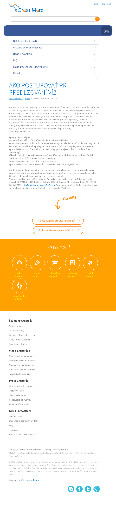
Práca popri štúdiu (18, 344)
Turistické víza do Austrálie (22, 369)
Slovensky (107, 3)
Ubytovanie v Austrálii (19, 395)
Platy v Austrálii (16, 390)
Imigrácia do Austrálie (19, 374)
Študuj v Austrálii (17, 326)
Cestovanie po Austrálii (20, 399)
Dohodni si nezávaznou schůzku (59, 230)
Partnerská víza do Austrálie (22, 360)
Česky (96, 3)
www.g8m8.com (47, 185)
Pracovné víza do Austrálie (22, 365)
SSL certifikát (88, 499)
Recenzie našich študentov (22, 434)
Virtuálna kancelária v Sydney (54, 47)
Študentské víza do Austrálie (23, 356)
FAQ (54, 60)
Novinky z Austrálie (54, 53)
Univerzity (30, 335)
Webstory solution (30, 480)
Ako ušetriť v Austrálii (19, 404)
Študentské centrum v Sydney (23, 420)
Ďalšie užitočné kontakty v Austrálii (54, 66)
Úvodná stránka (16, 98)
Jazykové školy (16, 330)
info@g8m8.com (30, 185)
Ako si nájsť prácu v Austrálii (22, 386)
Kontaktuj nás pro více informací (59, 220)
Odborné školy (16, 335)
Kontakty (54, 73)
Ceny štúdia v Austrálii (19, 339)
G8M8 (27, 98)
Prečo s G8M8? (16, 416)
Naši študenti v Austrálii (54, 41)
